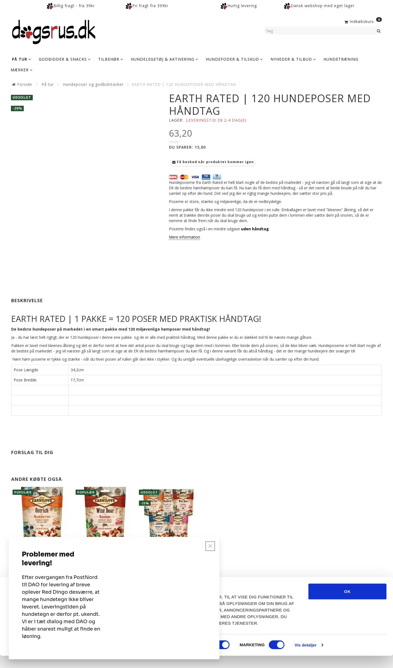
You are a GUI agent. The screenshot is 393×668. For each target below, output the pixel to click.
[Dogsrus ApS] (54, 31)
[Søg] (379, 30)
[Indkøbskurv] (362, 21)
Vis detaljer (305, 657)
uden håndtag (255, 228)
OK (347, 603)
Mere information (184, 237)
